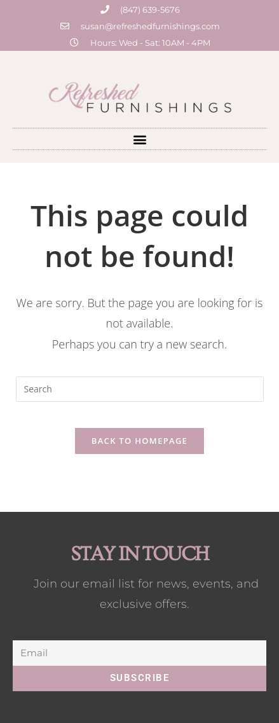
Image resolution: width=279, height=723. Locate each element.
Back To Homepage (139, 440)
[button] (139, 138)
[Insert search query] (140, 389)
